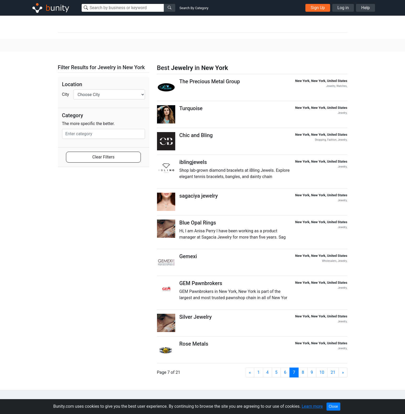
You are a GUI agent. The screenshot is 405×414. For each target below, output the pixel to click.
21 (333, 372)
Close (333, 406)
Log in (343, 7)
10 (321, 372)
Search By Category (193, 8)
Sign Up (318, 7)
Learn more (312, 406)
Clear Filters (103, 157)
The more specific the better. (88, 123)
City (65, 94)
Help (365, 7)
